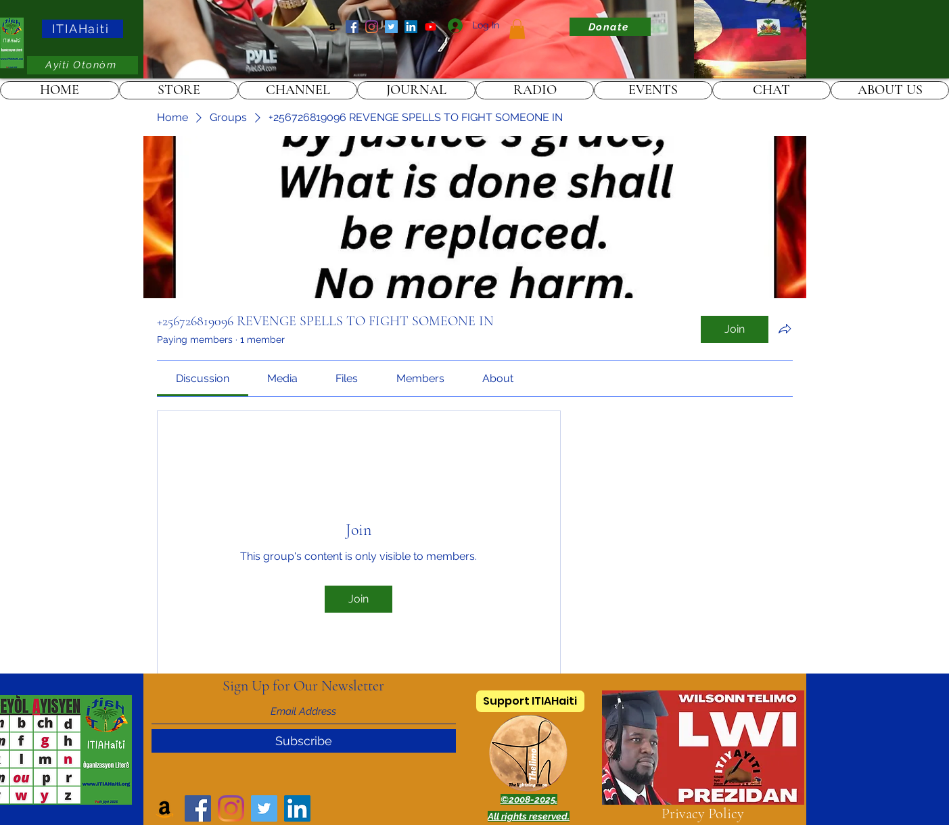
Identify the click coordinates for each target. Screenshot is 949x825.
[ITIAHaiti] (82, 29)
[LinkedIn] (410, 26)
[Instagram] (371, 26)
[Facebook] (352, 26)
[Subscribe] (304, 741)
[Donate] (610, 27)
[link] (517, 29)
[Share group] (785, 329)
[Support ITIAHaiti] (530, 701)
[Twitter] (391, 26)
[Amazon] (332, 26)
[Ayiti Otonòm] (82, 65)
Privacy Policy (703, 813)
